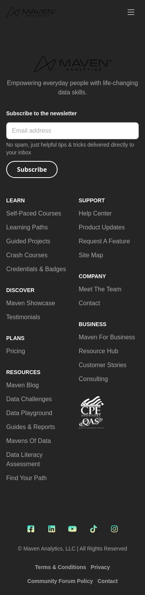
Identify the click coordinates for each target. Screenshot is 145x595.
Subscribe (32, 169)
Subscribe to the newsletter (41, 113)
